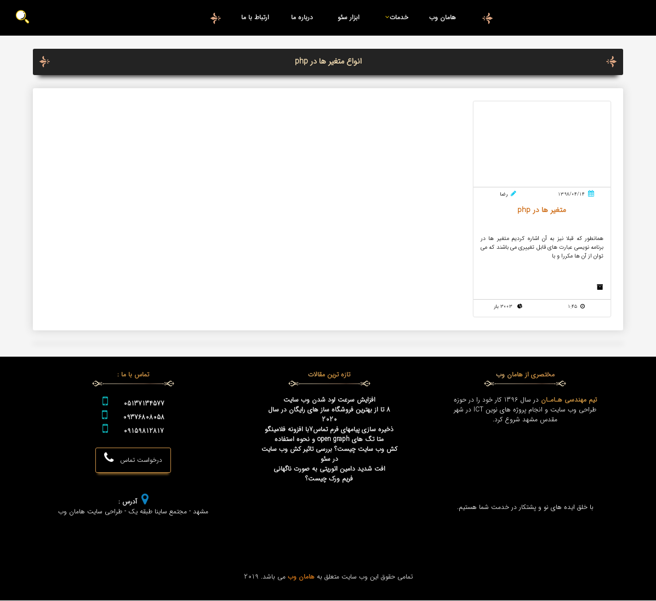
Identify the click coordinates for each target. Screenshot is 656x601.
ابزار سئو (349, 17)
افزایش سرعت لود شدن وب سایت (329, 400)
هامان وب (442, 17)
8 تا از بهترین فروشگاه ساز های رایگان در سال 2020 (329, 415)
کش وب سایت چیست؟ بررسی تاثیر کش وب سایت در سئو (329, 455)
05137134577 (143, 404)
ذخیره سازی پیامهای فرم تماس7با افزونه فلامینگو (329, 430)
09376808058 (143, 418)
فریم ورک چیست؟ (329, 479)
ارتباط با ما (255, 17)
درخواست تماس (133, 458)
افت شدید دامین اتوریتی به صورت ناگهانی (329, 469)
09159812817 (143, 432)
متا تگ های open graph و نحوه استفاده (329, 440)
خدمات (394, 17)
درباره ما (302, 17)
